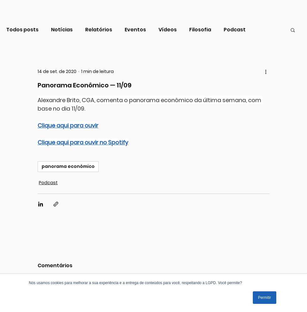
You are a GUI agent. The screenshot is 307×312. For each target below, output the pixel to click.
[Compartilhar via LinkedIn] (41, 204)
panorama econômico (68, 166)
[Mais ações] (265, 71)
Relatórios (98, 30)
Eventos (135, 30)
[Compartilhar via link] (56, 204)
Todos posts (22, 30)
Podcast (235, 30)
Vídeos (168, 30)
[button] (293, 29)
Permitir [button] (264, 297)
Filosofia (200, 30)
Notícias (62, 30)
